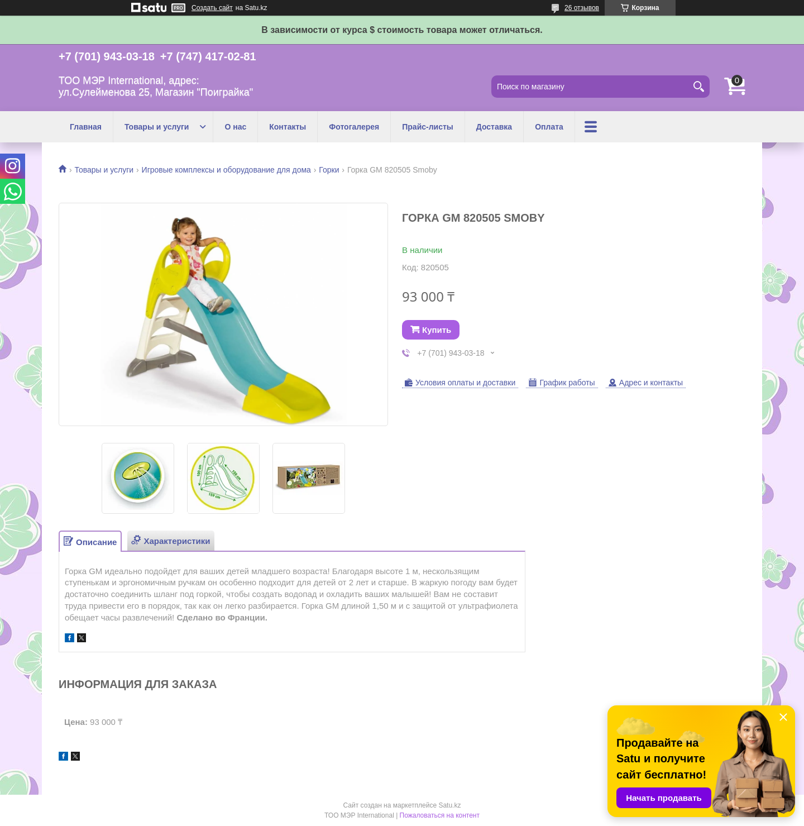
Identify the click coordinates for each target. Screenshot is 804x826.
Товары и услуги (157, 126)
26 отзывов (581, 8)
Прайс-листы (427, 126)
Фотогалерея (354, 126)
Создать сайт (212, 8)
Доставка (494, 126)
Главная (86, 126)
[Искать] (698, 86)
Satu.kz (449, 805)
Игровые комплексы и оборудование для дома (226, 169)
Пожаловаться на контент (440, 815)
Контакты (287, 126)
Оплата (549, 126)
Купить (436, 330)
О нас (235, 126)
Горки (329, 169)
